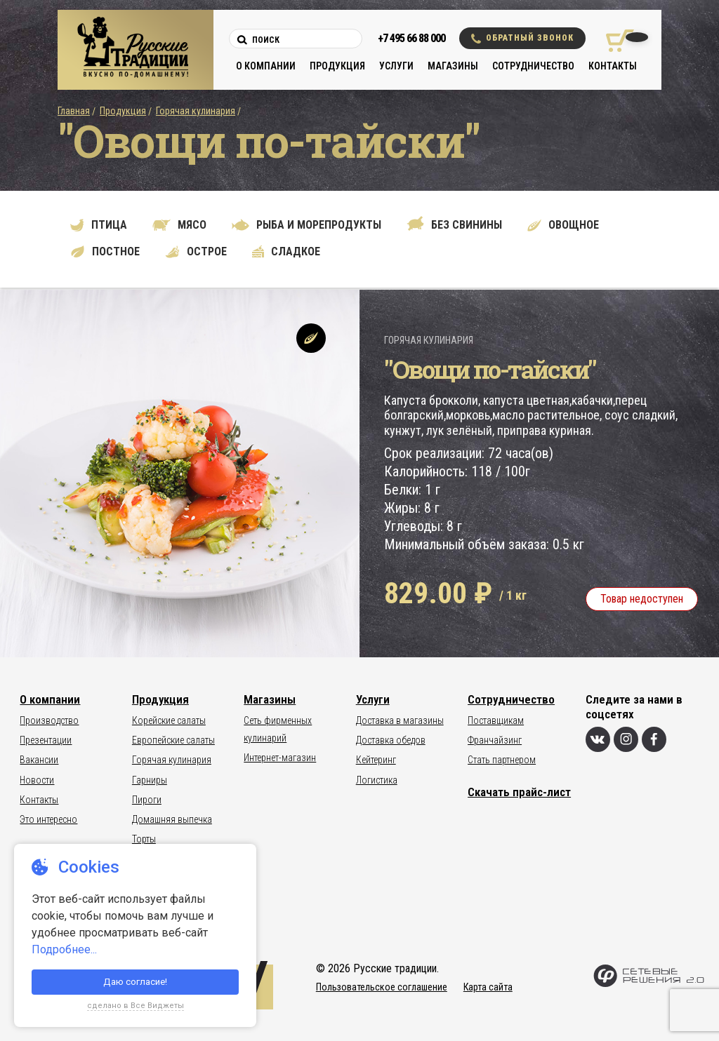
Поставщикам (496, 720)
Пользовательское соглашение (381, 987)
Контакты (612, 66)
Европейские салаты (173, 740)
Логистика (376, 780)
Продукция (337, 66)
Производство (49, 720)
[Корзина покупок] (614, 40)
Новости (37, 780)
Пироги (146, 799)
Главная (74, 110)
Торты (144, 839)
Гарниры (149, 780)
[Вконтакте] (598, 739)
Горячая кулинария (195, 110)
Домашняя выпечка (172, 819)
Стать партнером (502, 759)
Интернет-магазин (280, 757)
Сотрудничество (533, 66)
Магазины (453, 66)
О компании (266, 66)
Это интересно (48, 819)
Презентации (46, 740)
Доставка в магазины (400, 720)
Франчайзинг (495, 740)
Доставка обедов (391, 740)
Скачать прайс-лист (519, 792)
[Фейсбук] (654, 739)
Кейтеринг (376, 759)
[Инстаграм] (626, 739)
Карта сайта (488, 987)
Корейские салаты (169, 720)
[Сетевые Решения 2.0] (648, 983)
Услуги (396, 66)
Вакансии (39, 759)
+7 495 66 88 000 (411, 38)
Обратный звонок (522, 38)
